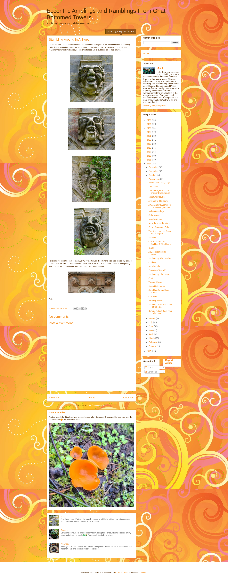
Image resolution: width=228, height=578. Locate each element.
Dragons (64, 530)
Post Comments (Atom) (97, 405)
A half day (65, 544)
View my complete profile (154, 105)
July (151, 322)
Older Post (128, 397)
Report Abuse (169, 361)
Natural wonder (57, 412)
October (153, 175)
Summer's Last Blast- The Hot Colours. (160, 305)
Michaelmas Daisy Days (159, 182)
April (151, 334)
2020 (149, 140)
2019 (149, 144)
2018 (149, 148)
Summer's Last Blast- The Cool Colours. (160, 312)
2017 (149, 152)
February (153, 342)
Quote (151, 248)
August (152, 318)
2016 (149, 156)
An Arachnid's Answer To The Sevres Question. (159, 206)
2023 (149, 128)
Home (92, 397)
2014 (149, 164)
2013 (149, 351)
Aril (161, 68)
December (154, 167)
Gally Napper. (154, 215)
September (154, 179)
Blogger (143, 572)
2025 (149, 120)
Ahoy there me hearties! (159, 223)
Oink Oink (152, 296)
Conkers (152, 262)
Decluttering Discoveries (159, 274)
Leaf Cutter (153, 186)
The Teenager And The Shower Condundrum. (159, 191)
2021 (149, 136)
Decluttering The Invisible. (160, 258)
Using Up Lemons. (156, 286)
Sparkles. (152, 237)
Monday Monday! (156, 219)
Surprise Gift (154, 266)
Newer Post (55, 397)
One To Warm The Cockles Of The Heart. (159, 242)
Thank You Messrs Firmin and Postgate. (159, 232)
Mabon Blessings (156, 211)
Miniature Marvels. (156, 197)
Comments (151, 372)
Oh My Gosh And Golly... (159, 227)
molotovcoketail (121, 572)
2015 (149, 160)
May (151, 330)
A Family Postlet (155, 300)
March (152, 338)
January (153, 346)
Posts (149, 367)
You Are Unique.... (156, 282)
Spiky (63, 516)
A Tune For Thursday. (158, 201)
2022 (149, 132)
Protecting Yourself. (157, 270)
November (154, 171)
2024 (149, 124)
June (151, 326)
